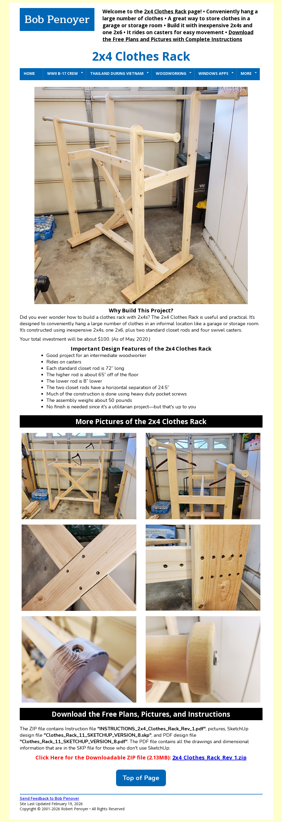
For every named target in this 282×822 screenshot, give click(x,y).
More (249, 73)
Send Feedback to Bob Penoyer (49, 798)
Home (29, 73)
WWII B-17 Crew (65, 73)
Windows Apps (216, 73)
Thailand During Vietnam (119, 73)
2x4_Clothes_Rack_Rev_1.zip (209, 757)
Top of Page (141, 778)
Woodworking (174, 73)
